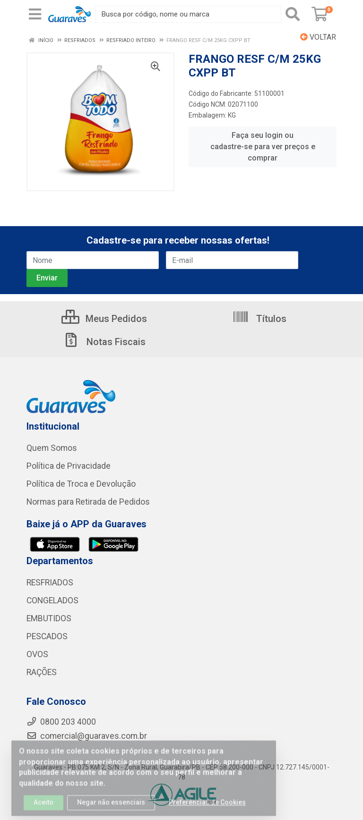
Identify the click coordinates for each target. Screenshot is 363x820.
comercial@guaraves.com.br (86, 736)
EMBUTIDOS (48, 618)
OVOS (37, 654)
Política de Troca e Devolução (81, 484)
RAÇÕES (41, 672)
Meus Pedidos (104, 318)
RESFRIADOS (49, 582)
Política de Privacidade (68, 466)
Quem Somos (51, 448)
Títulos (259, 318)
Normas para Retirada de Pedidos (88, 502)
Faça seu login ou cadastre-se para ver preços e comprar (262, 146)
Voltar (318, 37)
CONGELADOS (52, 600)
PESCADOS (47, 636)
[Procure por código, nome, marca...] (188, 14)
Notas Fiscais (104, 341)
